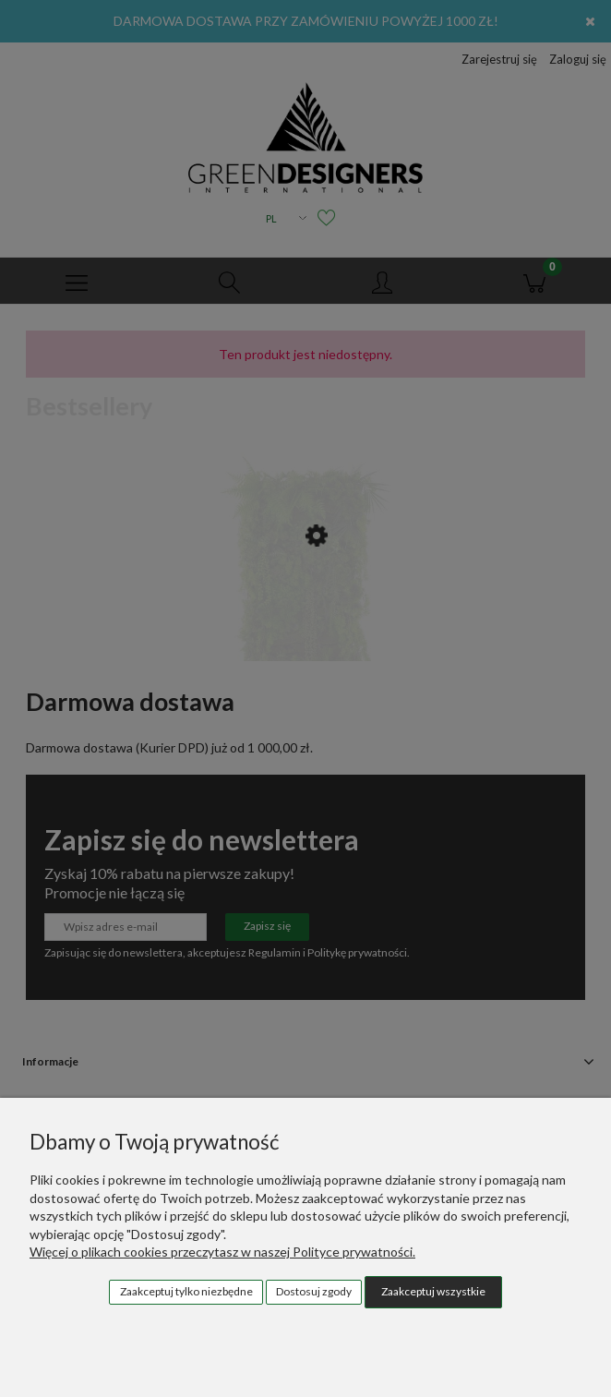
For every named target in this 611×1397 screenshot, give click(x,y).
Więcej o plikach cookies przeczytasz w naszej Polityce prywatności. (222, 1251)
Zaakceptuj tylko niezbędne (186, 1291)
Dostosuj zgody (314, 1291)
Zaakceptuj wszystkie (433, 1291)
